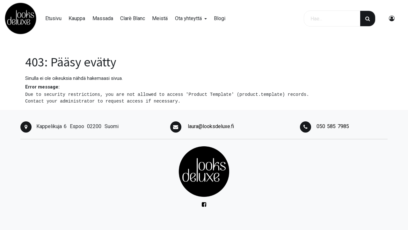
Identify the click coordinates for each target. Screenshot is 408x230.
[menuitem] (53, 18)
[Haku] (367, 18)
